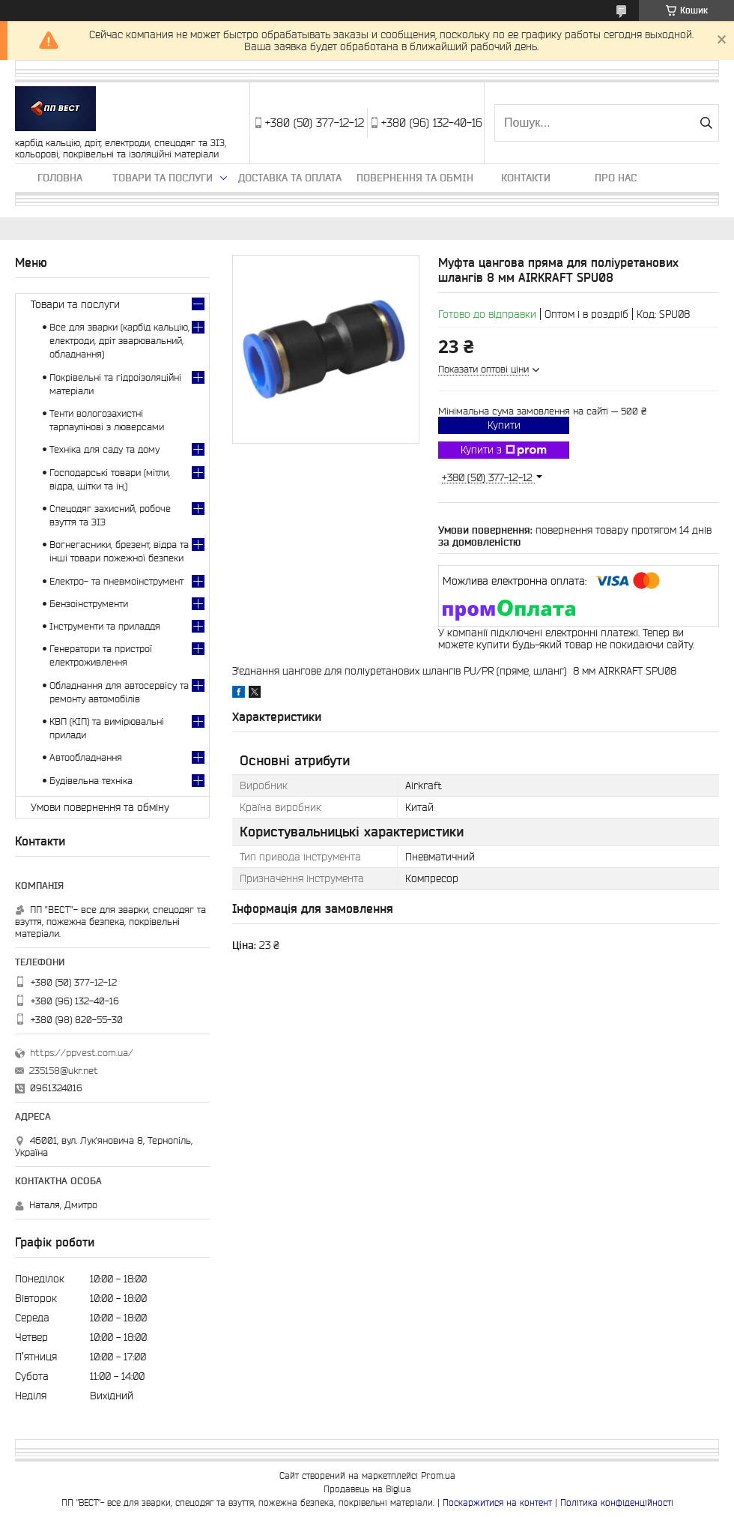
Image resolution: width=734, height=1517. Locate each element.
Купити (504, 425)
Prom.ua (438, 1475)
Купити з (504, 450)
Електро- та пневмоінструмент (116, 581)
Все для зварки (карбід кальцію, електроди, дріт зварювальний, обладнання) (119, 341)
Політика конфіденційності (616, 1502)
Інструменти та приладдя (104, 626)
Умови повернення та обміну (100, 807)
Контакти (525, 178)
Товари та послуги (162, 178)
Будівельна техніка (91, 780)
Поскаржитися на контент (497, 1502)
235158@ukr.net (63, 1070)
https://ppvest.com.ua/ (81, 1052)
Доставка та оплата (290, 178)
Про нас (616, 178)
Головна (59, 178)
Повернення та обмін (415, 178)
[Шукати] (706, 123)
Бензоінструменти (88, 603)
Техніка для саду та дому (104, 449)
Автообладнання (85, 757)
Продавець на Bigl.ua (367, 1489)
